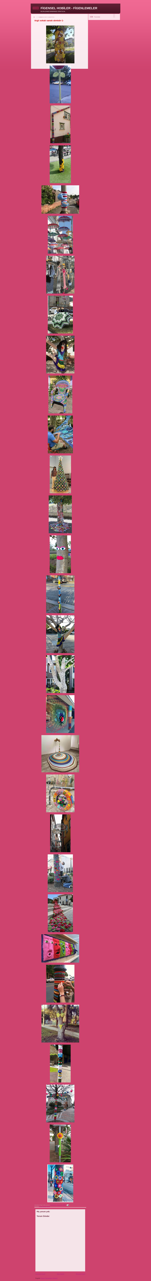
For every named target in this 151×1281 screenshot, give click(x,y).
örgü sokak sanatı (45, 1206)
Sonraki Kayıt (40, 1274)
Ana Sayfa (60, 1274)
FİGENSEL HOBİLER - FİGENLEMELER (69, 8)
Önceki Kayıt (80, 1274)
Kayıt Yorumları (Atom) (49, 1278)
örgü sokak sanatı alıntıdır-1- (49, 20)
